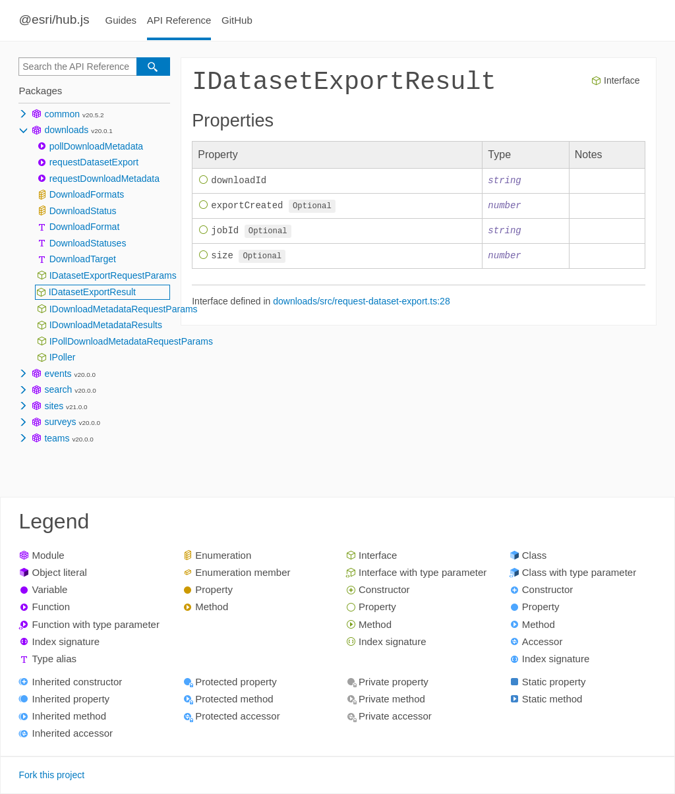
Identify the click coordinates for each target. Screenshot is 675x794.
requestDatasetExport (93, 162)
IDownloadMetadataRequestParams (123, 309)
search (58, 389)
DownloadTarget (82, 259)
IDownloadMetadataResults (105, 325)
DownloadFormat (84, 226)
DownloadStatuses (88, 243)
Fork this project (51, 775)
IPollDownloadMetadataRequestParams (131, 341)
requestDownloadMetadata (104, 178)
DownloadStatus (83, 211)
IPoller (62, 357)
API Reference (179, 20)
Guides (121, 20)
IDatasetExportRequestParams (113, 275)
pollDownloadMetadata (96, 146)
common (62, 114)
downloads (66, 130)
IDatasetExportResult (92, 292)
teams (56, 438)
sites (53, 406)
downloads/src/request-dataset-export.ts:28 (361, 303)
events (57, 373)
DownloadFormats (87, 194)
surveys (60, 421)
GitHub (236, 20)
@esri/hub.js (53, 19)
